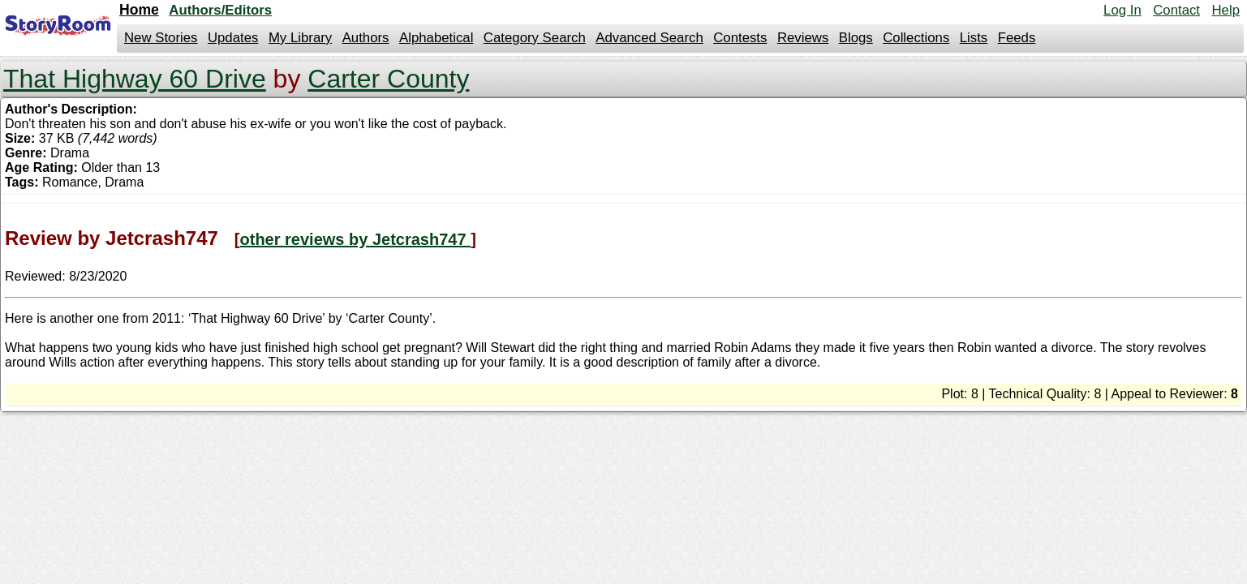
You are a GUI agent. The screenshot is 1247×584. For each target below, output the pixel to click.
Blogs (856, 37)
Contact (1176, 10)
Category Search (535, 37)
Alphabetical (436, 37)
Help (1225, 10)
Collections (916, 37)
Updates (233, 37)
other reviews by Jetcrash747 (355, 239)
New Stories (160, 37)
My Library (300, 37)
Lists (974, 37)
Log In (1122, 10)
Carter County (388, 78)
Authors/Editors (220, 10)
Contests (740, 37)
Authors (365, 37)
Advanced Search (649, 37)
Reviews (802, 37)
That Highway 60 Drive (134, 78)
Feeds (1017, 37)
